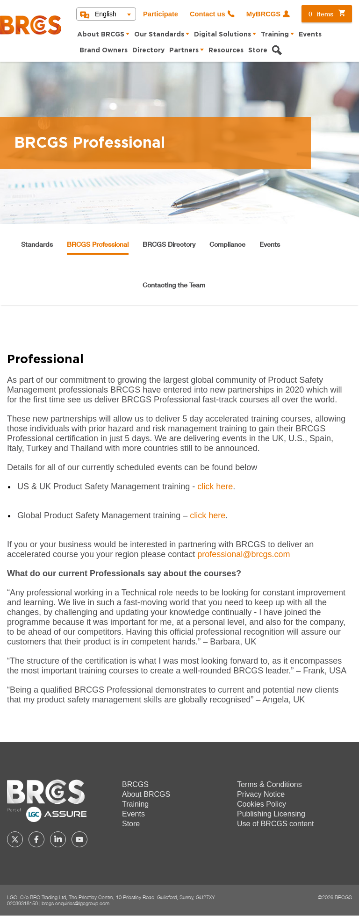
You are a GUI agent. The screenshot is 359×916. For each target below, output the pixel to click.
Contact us (207, 14)
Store (257, 50)
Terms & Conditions (269, 784)
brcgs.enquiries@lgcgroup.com (75, 903)
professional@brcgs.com (243, 554)
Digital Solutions (222, 34)
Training (275, 34)
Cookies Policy (261, 804)
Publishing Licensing (271, 814)
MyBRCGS (263, 14)
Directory (148, 50)
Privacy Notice (261, 794)
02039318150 (22, 903)
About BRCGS (100, 34)
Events (310, 34)
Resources (226, 50)
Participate (160, 14)
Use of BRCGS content (275, 824)
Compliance (227, 244)
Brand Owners (103, 50)
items (321, 14)
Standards (37, 244)
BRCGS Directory (169, 244)
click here (215, 486)
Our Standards (159, 34)
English (105, 14)
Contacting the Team (174, 285)
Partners (184, 50)
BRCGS (135, 784)
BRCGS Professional (98, 244)
